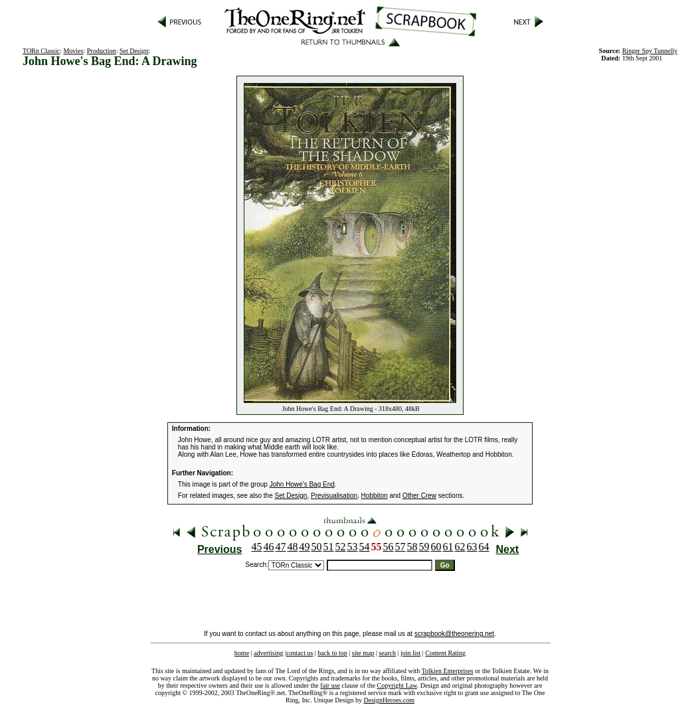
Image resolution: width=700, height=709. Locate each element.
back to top (332, 653)
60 (436, 546)
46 (269, 546)
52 (340, 546)
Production (101, 50)
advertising (268, 653)
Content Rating (445, 653)
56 (388, 546)
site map (363, 653)
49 (305, 546)
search (387, 653)
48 (293, 546)
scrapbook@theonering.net (454, 633)
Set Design (134, 50)
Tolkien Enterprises (448, 670)
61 (448, 546)
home (241, 653)
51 (328, 546)
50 (316, 546)
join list (410, 653)
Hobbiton (374, 495)
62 (460, 546)
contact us (299, 653)
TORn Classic (41, 50)
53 (352, 546)
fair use (330, 685)
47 (281, 546)
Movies (73, 50)
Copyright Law (397, 685)
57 (400, 546)
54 (364, 546)
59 (424, 546)
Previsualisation (334, 495)
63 (472, 546)
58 (412, 546)
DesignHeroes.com (389, 700)
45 (257, 546)
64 (484, 546)
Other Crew (419, 495)
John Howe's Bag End (302, 484)
